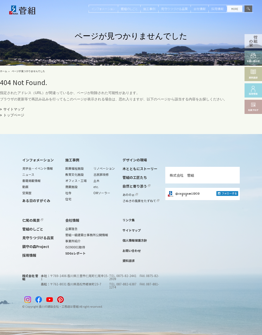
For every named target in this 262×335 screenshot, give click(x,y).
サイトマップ (13, 109)
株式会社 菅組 (182, 175)
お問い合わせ (131, 250)
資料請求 (128, 260)
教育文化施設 (74, 174)
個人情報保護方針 (134, 240)
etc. (96, 187)
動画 (25, 187)
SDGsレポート (75, 253)
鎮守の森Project (35, 246)
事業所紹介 (73, 241)
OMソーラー (101, 193)
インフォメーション (103, 9)
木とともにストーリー (139, 168)
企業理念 (71, 229)
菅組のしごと (129, 9)
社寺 (68, 193)
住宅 (68, 199)
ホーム (3, 71)
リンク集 (128, 220)
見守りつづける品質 (174, 9)
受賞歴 (26, 193)
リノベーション (104, 168)
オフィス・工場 (76, 180)
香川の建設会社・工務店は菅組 (59, 306)
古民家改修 (101, 174)
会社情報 (199, 9)
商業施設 (71, 187)
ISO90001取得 (75, 247)
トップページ (13, 115)
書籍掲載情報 (31, 180)
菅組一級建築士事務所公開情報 (86, 235)
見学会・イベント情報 (37, 168)
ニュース (28, 174)
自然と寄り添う (136, 186)
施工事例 (149, 9)
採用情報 (217, 9)
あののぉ (130, 194)
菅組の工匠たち (134, 177)
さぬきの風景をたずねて (140, 201)
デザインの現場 (134, 159)
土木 (96, 180)
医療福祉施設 (74, 168)
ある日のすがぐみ (36, 200)
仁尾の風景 (32, 220)
